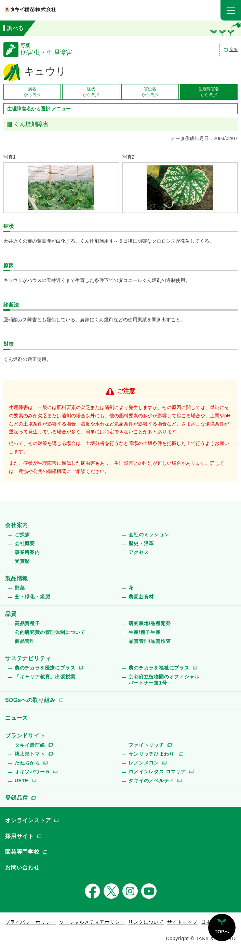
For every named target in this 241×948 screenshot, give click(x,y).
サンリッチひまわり (152, 754)
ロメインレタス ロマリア (157, 771)
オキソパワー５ (32, 771)
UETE (22, 780)
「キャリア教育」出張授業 (45, 676)
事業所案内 (27, 552)
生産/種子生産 (145, 632)
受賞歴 (22, 561)
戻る (233, 49)
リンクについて (146, 922)
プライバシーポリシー (30, 922)
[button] (230, 10)
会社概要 (25, 543)
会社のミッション (149, 534)
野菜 (20, 588)
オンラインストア (28, 820)
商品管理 (25, 641)
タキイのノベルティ (151, 780)
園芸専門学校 (22, 852)
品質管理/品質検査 (150, 641)
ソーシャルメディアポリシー (92, 922)
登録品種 (16, 798)
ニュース (16, 718)
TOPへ (222, 931)
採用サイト (19, 836)
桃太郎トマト (30, 754)
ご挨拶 (22, 534)
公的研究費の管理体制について (50, 632)
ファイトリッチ (146, 745)
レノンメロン (144, 763)
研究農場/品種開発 (150, 623)
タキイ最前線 (30, 745)
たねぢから (27, 763)
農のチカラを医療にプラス (45, 668)
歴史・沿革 (141, 543)
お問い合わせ (22, 867)
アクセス (139, 552)
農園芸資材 (141, 596)
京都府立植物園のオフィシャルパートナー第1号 (164, 680)
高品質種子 (27, 623)
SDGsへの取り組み (30, 700)
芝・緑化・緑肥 (32, 596)
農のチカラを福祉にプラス (159, 668)
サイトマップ (182, 922)
